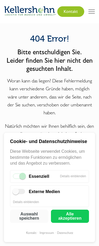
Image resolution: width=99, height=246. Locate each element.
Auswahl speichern (29, 216)
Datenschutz (65, 233)
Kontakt (31, 233)
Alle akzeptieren (70, 216)
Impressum (47, 233)
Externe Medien (44, 191)
